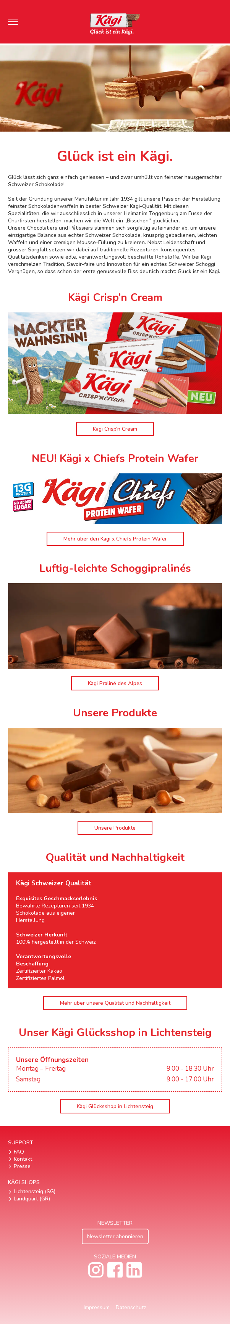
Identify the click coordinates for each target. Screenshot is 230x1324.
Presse (22, 1166)
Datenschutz (131, 1307)
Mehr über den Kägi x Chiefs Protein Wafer (115, 538)
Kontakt (23, 1159)
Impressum (97, 1307)
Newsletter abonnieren (115, 1236)
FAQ (19, 1151)
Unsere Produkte (115, 828)
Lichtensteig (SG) (34, 1191)
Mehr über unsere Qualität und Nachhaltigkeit (115, 1003)
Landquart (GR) (32, 1198)
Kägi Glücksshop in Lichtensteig (115, 1106)
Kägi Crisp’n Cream (115, 429)
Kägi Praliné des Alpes (115, 683)
